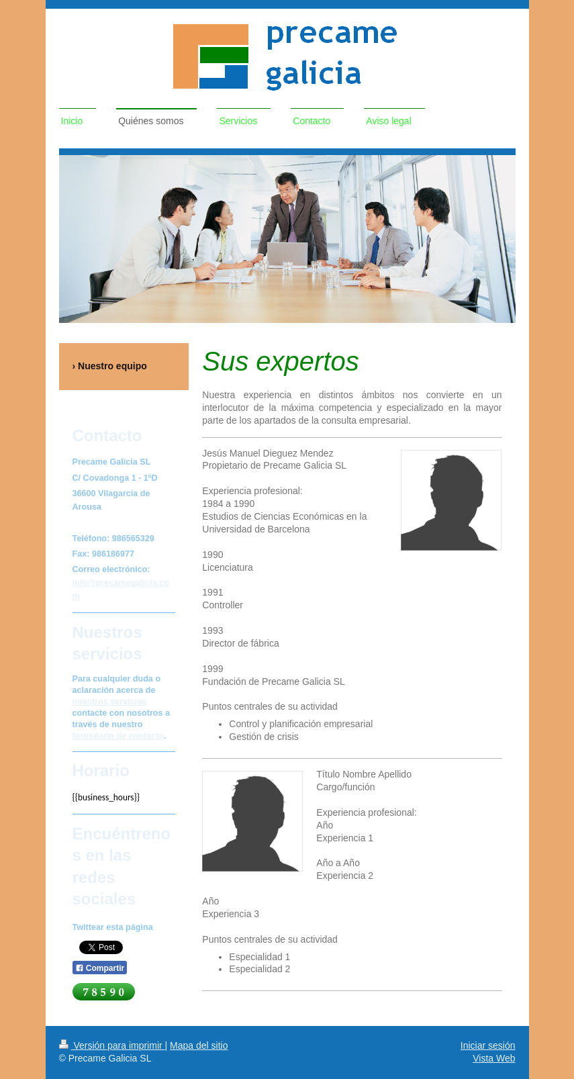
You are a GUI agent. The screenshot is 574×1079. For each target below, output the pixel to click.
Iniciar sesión (488, 1045)
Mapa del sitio (199, 1045)
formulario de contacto (118, 736)
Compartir (100, 968)
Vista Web (494, 1058)
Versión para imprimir (112, 1045)
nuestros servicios (110, 701)
